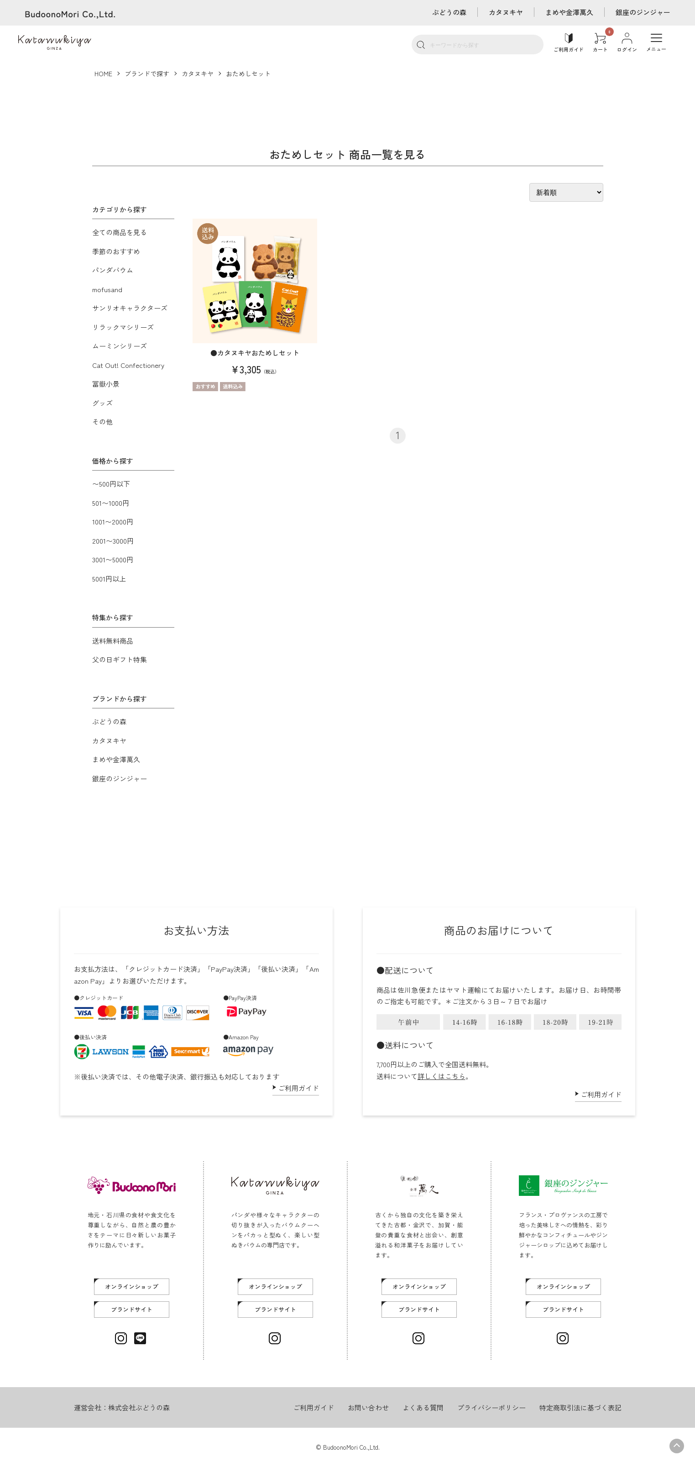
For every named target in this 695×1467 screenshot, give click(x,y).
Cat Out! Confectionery (128, 365)
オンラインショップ (131, 1286)
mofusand (107, 289)
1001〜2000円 (112, 521)
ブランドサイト (131, 1309)
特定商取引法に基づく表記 (580, 1407)
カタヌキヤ (506, 12)
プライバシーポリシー (491, 1407)
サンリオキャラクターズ (129, 308)
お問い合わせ (368, 1407)
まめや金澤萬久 (569, 12)
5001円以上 (109, 578)
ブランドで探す (147, 73)
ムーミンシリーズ (119, 346)
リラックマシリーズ (123, 327)
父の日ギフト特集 (119, 659)
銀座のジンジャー (643, 12)
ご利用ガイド (298, 1088)
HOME (103, 73)
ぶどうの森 (449, 12)
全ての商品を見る (119, 232)
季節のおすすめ (116, 251)
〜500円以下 (111, 483)
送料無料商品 (112, 640)
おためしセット (248, 73)
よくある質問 (423, 1407)
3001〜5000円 (112, 559)
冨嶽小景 (106, 383)
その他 (102, 421)
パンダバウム (112, 270)
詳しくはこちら (441, 1076)
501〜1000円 (110, 503)
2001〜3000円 (113, 540)
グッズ (102, 403)
